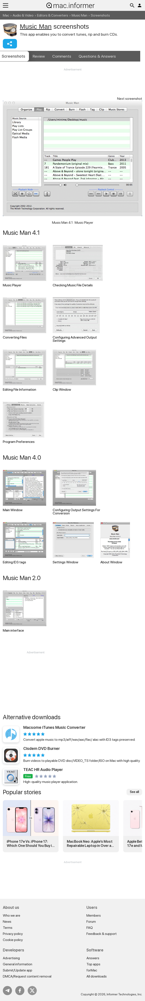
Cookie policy (13, 940)
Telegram (7, 990)
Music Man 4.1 (21, 232)
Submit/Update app (17, 970)
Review (39, 56)
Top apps (93, 964)
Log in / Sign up (139, 5)
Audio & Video (23, 15)
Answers (97, 56)
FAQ (89, 928)
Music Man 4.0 (22, 457)
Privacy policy (13, 934)
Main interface (24, 611)
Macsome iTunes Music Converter (54, 727)
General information (17, 964)
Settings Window (73, 543)
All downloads (96, 976)
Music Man (79, 15)
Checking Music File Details (78, 266)
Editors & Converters (52, 15)
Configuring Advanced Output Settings (76, 320)
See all (134, 792)
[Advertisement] (72, 84)
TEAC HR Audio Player (43, 769)
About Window (115, 543)
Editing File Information (24, 370)
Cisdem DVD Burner (41, 748)
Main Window (24, 491)
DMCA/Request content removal (27, 976)
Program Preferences (23, 423)
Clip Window (74, 370)
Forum (91, 921)
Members (93, 915)
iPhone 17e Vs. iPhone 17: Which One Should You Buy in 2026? (30, 843)
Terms (7, 928)
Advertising (11, 958)
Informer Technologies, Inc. (124, 994)
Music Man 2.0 (22, 578)
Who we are (11, 915)
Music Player (24, 266)
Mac (6, 15)
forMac (91, 970)
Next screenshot (129, 99)
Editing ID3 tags (24, 543)
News (7, 921)
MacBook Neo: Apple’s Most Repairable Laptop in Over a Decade (89, 843)
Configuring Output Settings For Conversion (76, 492)
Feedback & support (101, 934)
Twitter (32, 990)
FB (19, 990)
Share (10, 43)
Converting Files (24, 318)
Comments (61, 56)
